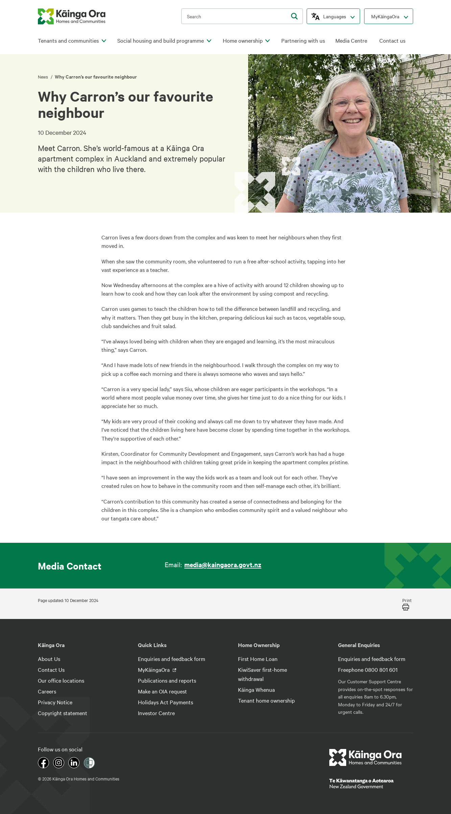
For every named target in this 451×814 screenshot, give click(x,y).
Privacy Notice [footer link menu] (55, 702)
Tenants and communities (68, 40)
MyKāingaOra (385, 16)
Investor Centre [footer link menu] (156, 712)
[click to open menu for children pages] (103, 41)
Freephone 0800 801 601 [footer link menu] (368, 669)
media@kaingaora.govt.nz (222, 564)
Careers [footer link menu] (47, 691)
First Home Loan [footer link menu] (258, 658)
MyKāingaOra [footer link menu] (154, 669)
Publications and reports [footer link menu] (167, 680)
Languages (334, 16)
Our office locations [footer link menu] (61, 680)
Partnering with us (303, 40)
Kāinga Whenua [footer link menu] (256, 689)
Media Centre (351, 40)
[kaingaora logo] (71, 16)
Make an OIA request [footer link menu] (162, 691)
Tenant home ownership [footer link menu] (266, 700)
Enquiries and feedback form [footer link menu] (171, 658)
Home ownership (243, 40)
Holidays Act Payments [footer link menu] (165, 702)
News (43, 76)
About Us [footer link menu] (49, 658)
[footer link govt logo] (371, 783)
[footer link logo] (365, 757)
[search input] (242, 16)
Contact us (392, 40)
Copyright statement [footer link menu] (62, 712)
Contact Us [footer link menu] (51, 669)
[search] (294, 16)
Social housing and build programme (160, 40)
